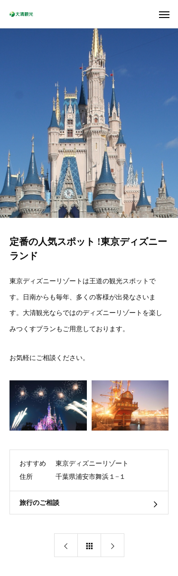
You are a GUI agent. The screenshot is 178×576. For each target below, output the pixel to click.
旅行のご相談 (39, 502)
